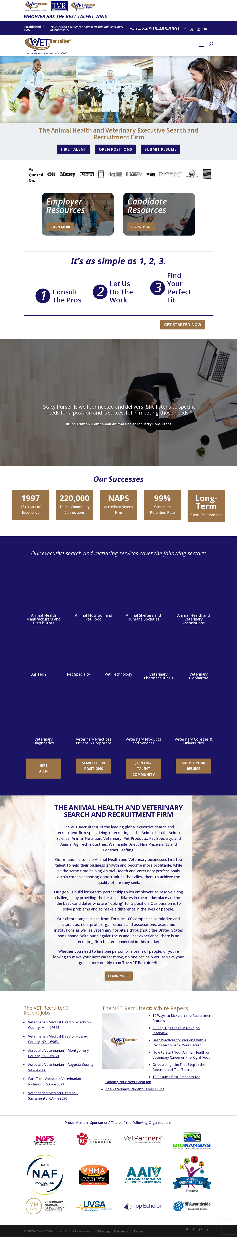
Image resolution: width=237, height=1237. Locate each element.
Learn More (60, 227)
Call (145, 29)
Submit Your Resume (193, 765)
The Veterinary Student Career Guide (134, 1088)
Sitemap (103, 1231)
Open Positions (115, 149)
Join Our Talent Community (143, 768)
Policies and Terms (128, 1231)
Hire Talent (73, 149)
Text (133, 29)
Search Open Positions (93, 765)
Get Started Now (182, 324)
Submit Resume (160, 149)
